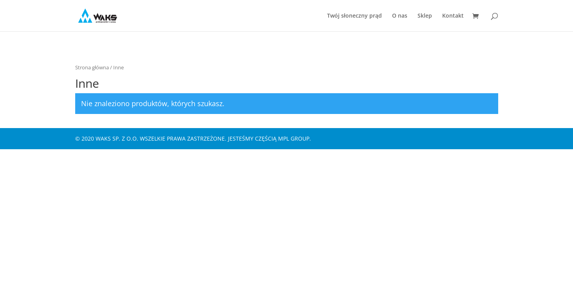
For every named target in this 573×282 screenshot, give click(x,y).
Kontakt (453, 16)
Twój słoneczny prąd (354, 16)
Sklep (425, 16)
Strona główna (92, 67)
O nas (399, 16)
